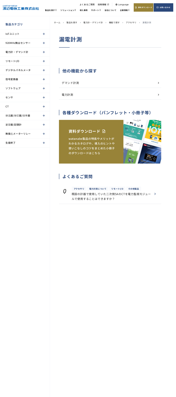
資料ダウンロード (143, 7)
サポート (96, 10)
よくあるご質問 (87, 4)
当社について (110, 10)
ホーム (57, 22)
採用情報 (103, 4)
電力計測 (67, 94)
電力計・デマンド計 (93, 22)
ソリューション (68, 10)
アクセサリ (131, 22)
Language (122, 4)
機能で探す (114, 22)
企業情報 (125, 10)
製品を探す (51, 10)
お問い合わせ (163, 7)
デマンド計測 (70, 83)
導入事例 (84, 10)
